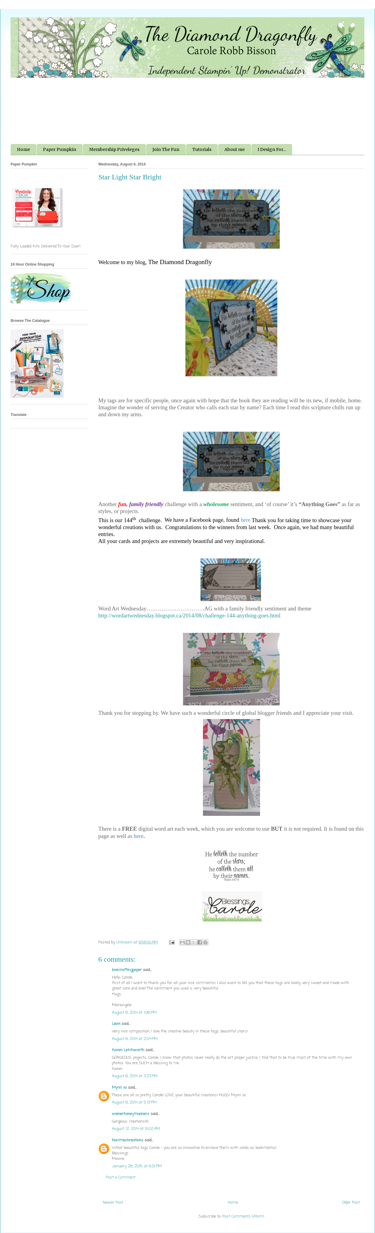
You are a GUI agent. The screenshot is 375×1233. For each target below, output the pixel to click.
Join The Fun (165, 149)
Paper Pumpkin (59, 149)
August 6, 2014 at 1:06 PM (134, 1013)
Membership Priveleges (114, 149)
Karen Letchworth (128, 1050)
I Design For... (272, 149)
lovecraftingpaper (127, 970)
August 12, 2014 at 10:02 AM (136, 1129)
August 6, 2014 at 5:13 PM (134, 1102)
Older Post (351, 1202)
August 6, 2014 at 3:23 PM (135, 1076)
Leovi (116, 1024)
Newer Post (113, 1202)
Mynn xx (119, 1088)
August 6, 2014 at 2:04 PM (135, 1039)
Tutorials (201, 149)
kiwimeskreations (127, 1140)
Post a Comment (120, 1177)
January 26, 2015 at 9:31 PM (137, 1166)
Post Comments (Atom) (243, 1216)
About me (234, 149)
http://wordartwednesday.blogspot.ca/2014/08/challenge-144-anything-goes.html (189, 615)
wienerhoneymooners (130, 1114)
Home (23, 149)
